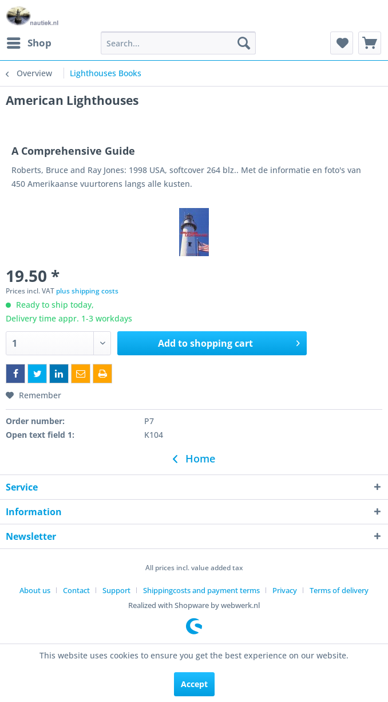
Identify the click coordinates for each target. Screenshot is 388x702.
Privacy (284, 590)
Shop (29, 41)
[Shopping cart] (369, 43)
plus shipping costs (87, 291)
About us (34, 590)
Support (116, 590)
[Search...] (178, 43)
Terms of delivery (339, 590)
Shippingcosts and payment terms (201, 590)
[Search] (244, 43)
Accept (194, 684)
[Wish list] (341, 43)
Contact (76, 590)
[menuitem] (28, 43)
